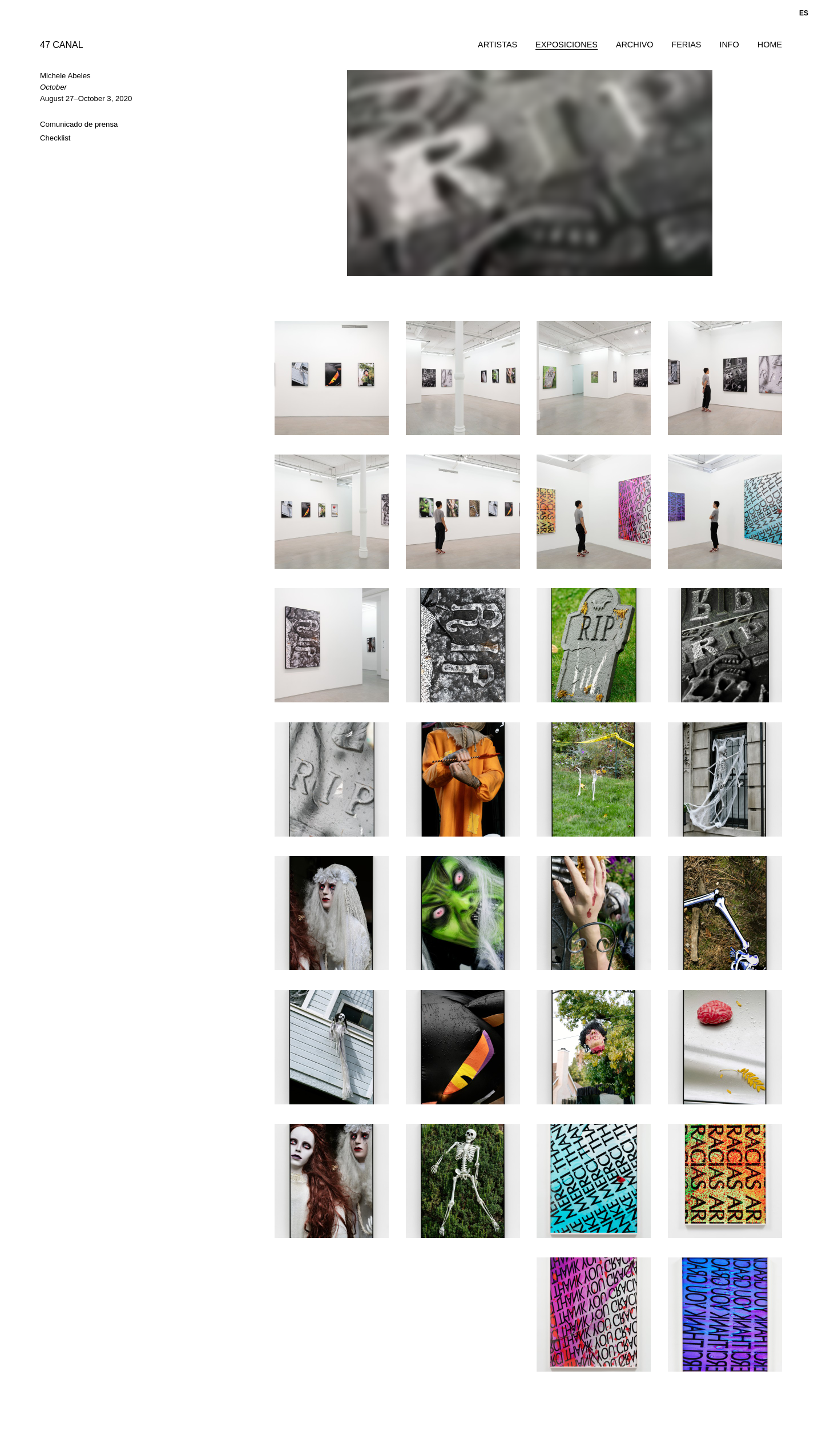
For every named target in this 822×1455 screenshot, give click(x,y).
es (803, 13)
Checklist (55, 138)
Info (729, 44)
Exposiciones (566, 44)
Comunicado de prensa (79, 124)
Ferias (686, 44)
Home (769, 44)
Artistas (497, 44)
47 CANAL (61, 45)
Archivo (635, 44)
